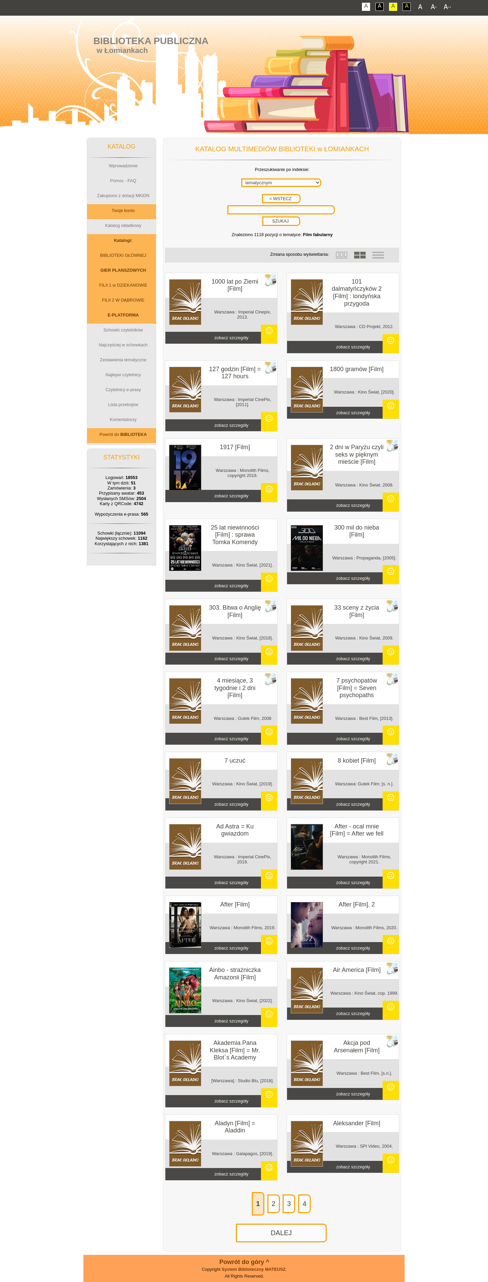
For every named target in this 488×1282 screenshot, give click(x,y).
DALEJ (281, 1233)
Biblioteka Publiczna (151, 41)
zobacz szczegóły (231, 337)
